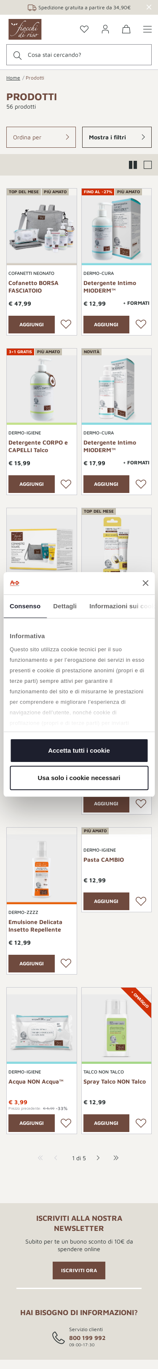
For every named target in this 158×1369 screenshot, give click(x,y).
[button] (41, 137)
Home (13, 78)
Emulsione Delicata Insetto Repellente (35, 925)
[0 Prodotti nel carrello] (126, 30)
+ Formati (136, 303)
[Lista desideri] (66, 324)
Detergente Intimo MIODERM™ (109, 286)
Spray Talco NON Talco (114, 1081)
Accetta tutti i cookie (79, 750)
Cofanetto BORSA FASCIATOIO (33, 286)
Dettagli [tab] (65, 606)
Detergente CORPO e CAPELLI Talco (38, 446)
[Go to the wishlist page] (84, 30)
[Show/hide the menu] (147, 30)
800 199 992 (87, 1337)
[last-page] (113, 1158)
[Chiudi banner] (145, 583)
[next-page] (96, 1158)
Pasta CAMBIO (103, 859)
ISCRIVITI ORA (79, 1270)
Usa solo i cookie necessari (79, 777)
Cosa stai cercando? (54, 54)
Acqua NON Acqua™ (36, 1081)
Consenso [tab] (25, 606)
